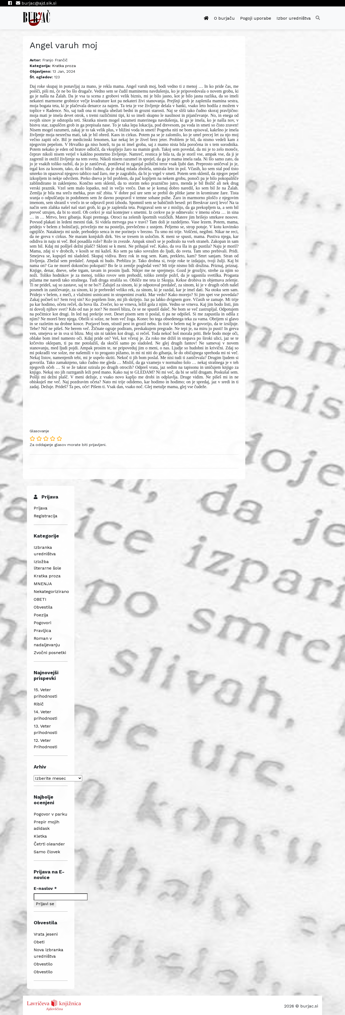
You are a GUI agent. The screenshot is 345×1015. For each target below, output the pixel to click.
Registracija (45, 515)
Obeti (39, 941)
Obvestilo (43, 964)
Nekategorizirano (51, 591)
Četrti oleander (49, 844)
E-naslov (45, 888)
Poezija (41, 614)
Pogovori (42, 622)
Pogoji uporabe (255, 18)
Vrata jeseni (46, 934)
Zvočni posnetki (50, 652)
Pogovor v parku (50, 814)
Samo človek (47, 851)
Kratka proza (64, 66)
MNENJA (43, 583)
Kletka (40, 836)
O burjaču (224, 18)
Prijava (40, 508)
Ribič (39, 704)
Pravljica (42, 630)
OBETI (40, 599)
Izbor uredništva (294, 18)
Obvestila (43, 607)
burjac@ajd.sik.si (36, 3)
